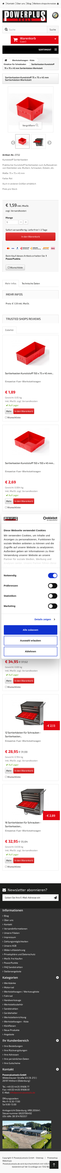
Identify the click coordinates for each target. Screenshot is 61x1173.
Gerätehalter (11, 1013)
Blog (29, 3)
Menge (9, 217)
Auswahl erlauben (30, 640)
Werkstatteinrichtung (15, 1017)
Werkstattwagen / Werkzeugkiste (21, 991)
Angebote (9, 1034)
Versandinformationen (15, 928)
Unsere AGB (10, 945)
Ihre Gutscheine (12, 1063)
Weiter (49, 142)
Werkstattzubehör (13, 1004)
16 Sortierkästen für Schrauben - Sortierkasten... (23, 824)
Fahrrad (8, 995)
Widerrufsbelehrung (14, 950)
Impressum (10, 937)
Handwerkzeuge (12, 1000)
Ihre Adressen (11, 1054)
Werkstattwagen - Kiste (16, 1021)
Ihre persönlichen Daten (16, 1058)
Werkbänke (10, 983)
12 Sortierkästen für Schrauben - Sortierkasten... (23, 734)
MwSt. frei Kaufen (13, 958)
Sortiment (48, 49)
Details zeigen (42, 619)
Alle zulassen (30, 629)
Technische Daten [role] (31, 283)
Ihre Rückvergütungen (15, 1050)
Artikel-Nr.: (8, 154)
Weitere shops (40, 3)
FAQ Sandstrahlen (13, 967)
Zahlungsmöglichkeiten (16, 941)
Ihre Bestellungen (13, 1046)
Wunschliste (15, 267)
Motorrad (9, 987)
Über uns (20, 3)
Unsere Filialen (12, 932)
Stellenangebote (12, 971)
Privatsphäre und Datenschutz (19, 954)
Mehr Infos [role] (10, 283)
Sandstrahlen (11, 1008)
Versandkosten (18, 210)
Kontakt (10, 3)
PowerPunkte (13, 258)
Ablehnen (30, 651)
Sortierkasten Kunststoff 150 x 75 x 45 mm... (29, 373)
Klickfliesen (10, 1025)
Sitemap (39, 1158)
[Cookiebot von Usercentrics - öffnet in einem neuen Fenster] (43, 519)
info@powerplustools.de (22, 1092)
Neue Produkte (12, 1030)
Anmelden (51, 3)
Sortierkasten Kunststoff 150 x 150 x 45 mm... (29, 463)
